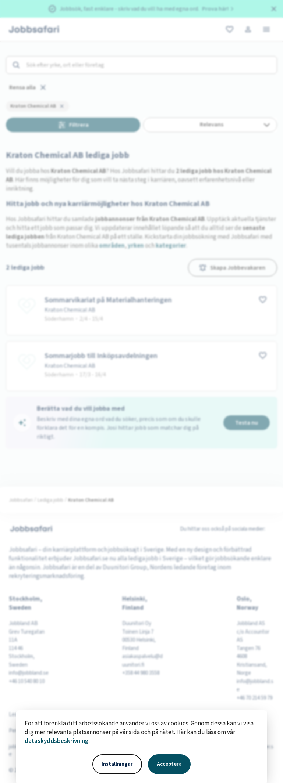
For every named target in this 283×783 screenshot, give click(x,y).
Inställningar (117, 764)
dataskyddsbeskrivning (57, 741)
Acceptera (169, 764)
